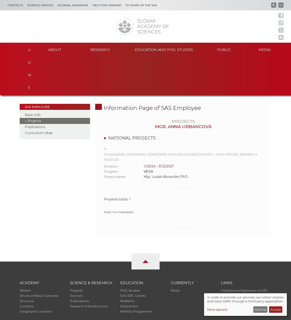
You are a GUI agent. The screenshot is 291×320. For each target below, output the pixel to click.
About (54, 49)
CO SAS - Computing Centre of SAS (75, 315)
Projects (34, 82)
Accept (275, 310)
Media (265, 49)
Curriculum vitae (39, 94)
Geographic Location (36, 273)
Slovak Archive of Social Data (243, 257)
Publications (35, 88)
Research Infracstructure (89, 268)
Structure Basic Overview (39, 257)
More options (217, 310)
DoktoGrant (129, 268)
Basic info (33, 76)
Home (28, 49)
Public (224, 49)
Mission (25, 252)
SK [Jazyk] (281, 5)
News (175, 252)
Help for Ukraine (106, 5)
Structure (27, 262)
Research (100, 49)
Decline (260, 310)
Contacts (15, 5)
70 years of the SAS (141, 5)
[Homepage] (125, 26)
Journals (76, 257)
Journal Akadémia (72, 5)
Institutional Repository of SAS (244, 252)
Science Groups (40, 5)
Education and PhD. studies (164, 49)
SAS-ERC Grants (132, 257)
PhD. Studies (130, 252)
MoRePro (127, 262)
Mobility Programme (136, 273)
